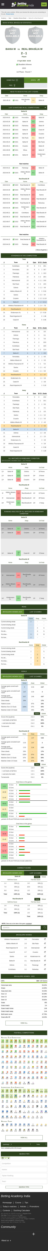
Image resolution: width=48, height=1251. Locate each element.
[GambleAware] (6, 1244)
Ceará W (41, 130)
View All (24, 1137)
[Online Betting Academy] (16, 1234)
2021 (16, 100)
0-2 (33, 155)
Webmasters (22, 1217)
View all (24, 1023)
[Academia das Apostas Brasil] (12, 1234)
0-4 (33, 195)
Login (44, 4)
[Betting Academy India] (3, 1234)
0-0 (33, 185)
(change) (18, 1148)
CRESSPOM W (41, 226)
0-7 (26, 952)
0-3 (33, 203)
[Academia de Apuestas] (20, 1234)
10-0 (33, 130)
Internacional (25, 199)
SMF (21, 1215)
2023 (24, 68)
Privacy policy (19, 1220)
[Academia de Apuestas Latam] (25, 1234)
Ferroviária (25, 117)
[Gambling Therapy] (17, 1244)
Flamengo (25, 168)
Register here (27, 1213)
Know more (10, 14)
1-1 (33, 100)
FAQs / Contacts (29, 1219)
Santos (41, 195)
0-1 (33, 173)
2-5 (33, 208)
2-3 (33, 134)
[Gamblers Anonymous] (20, 1244)
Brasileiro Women (24, 64)
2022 (16, 213)
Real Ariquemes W (16, 316)
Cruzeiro (41, 134)
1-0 (33, 150)
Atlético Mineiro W (25, 172)
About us (5, 1240)
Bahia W (11, 49)
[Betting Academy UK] (29, 1234)
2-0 (33, 199)
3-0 (33, 117)
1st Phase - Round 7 (24, 72)
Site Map (3, 1215)
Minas (25, 150)
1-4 (26, 939)
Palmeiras (25, 126)
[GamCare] (14, 1244)
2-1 (26, 961)
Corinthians (41, 185)
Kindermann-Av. (42, 155)
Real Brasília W (32, 49)
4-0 (33, 146)
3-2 (33, 121)
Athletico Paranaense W (41, 239)
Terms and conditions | (8, 1220)
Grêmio (41, 121)
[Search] (44, 927)
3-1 (33, 226)
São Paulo (25, 138)
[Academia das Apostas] (7, 1234)
